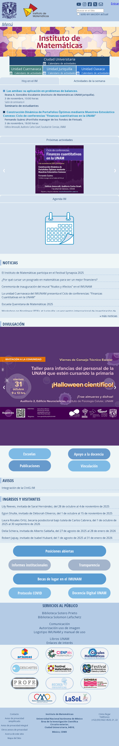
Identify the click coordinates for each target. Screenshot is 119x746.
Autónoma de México (71, 718)
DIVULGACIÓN (14, 324)
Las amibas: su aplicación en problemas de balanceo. (42, 91)
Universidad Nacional (48, 718)
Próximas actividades (59, 140)
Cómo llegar (105, 714)
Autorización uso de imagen (59, 628)
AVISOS (8, 480)
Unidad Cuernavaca (26, 69)
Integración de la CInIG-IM (18, 488)
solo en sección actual (94, 14)
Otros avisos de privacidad (14, 729)
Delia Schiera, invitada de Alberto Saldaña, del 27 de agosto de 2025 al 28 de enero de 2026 (59, 531)
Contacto (14, 714)
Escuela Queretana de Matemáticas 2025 (27, 304)
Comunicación (59, 624)
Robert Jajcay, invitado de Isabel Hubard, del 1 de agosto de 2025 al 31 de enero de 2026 (57, 538)
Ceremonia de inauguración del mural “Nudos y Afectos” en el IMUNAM (47, 286)
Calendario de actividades (62, 63)
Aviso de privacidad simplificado (14, 720)
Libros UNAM (59, 639)
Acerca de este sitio (14, 733)
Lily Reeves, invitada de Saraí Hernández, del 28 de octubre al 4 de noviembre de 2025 (55, 506)
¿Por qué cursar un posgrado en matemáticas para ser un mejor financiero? (50, 280)
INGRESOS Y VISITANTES (21, 499)
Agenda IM (59, 199)
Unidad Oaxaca (93, 69)
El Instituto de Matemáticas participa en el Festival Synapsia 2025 (43, 273)
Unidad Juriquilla (59, 69)
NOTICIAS (10, 262)
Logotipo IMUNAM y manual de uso (59, 632)
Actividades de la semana (89, 81)
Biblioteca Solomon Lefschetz (59, 617)
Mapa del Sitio (14, 738)
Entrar (115, 3)
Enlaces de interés (59, 643)
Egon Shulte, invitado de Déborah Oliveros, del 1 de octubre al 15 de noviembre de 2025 (57, 513)
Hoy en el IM (30, 81)
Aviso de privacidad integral (14, 725)
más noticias (108, 316)
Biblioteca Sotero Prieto (59, 613)
